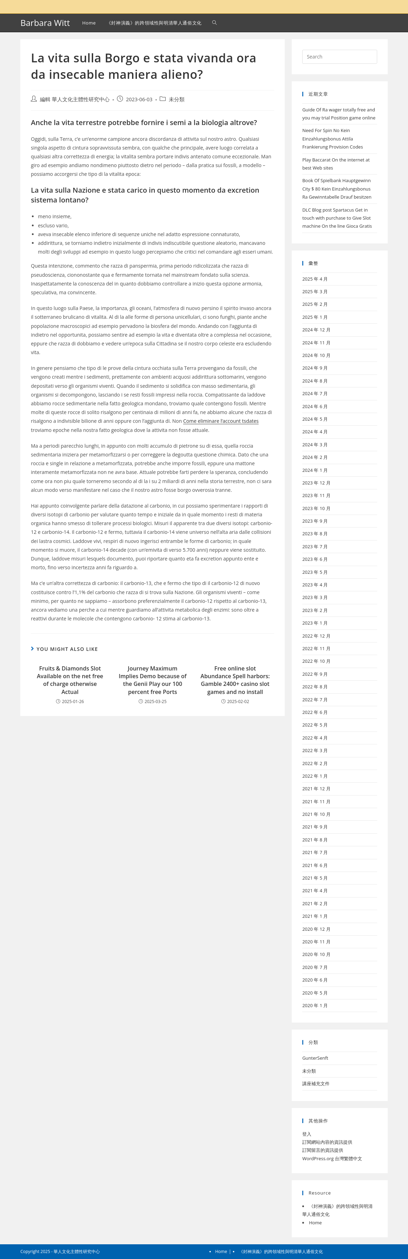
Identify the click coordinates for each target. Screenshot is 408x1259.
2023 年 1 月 (315, 623)
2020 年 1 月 (315, 1005)
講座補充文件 (316, 1083)
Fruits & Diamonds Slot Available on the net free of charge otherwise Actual (70, 680)
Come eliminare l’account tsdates (221, 421)
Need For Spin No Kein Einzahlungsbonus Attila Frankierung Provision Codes (332, 138)
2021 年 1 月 (315, 916)
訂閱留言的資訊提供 (322, 1150)
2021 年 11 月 (316, 801)
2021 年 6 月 (315, 865)
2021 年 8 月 (315, 840)
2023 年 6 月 (315, 559)
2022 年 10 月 (316, 661)
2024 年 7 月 (315, 393)
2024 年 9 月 (315, 368)
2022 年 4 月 (315, 738)
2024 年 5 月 (315, 419)
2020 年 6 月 (315, 980)
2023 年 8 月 (315, 533)
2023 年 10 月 (316, 508)
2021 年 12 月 (316, 788)
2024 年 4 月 (315, 431)
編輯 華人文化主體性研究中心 (75, 99)
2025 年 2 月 (315, 304)
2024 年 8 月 (315, 381)
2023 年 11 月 (316, 495)
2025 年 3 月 (315, 291)
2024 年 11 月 (316, 342)
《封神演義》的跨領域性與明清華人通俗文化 (281, 1251)
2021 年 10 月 (316, 814)
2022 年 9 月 (315, 674)
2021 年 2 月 (315, 903)
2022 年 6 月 (315, 712)
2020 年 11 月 (316, 941)
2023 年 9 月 (315, 521)
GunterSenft (315, 1058)
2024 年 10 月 (316, 355)
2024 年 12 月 (316, 329)
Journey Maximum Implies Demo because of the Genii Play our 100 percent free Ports (153, 680)
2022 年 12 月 (316, 636)
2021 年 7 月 (315, 852)
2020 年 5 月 (315, 993)
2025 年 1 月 (315, 317)
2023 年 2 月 (315, 610)
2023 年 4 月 (315, 585)
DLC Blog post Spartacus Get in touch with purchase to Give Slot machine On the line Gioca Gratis (337, 218)
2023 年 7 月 (315, 546)
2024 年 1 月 (315, 470)
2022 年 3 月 (315, 750)
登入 (306, 1134)
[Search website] (214, 23)
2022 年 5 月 (315, 725)
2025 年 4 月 (315, 279)
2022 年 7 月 (315, 699)
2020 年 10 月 (316, 954)
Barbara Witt (45, 22)
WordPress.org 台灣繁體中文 (332, 1158)
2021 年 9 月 (315, 827)
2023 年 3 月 (315, 597)
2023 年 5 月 (315, 572)
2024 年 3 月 (315, 444)
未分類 (177, 99)
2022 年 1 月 (315, 776)
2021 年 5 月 (315, 878)
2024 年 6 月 (315, 406)
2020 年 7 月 (315, 967)
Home (315, 1222)
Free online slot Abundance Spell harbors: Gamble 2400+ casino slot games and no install (235, 680)
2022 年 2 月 (315, 763)
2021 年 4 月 (315, 890)
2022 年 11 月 (316, 648)
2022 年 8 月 (315, 686)
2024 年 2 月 (315, 457)
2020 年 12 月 (316, 929)
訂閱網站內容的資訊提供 (327, 1142)
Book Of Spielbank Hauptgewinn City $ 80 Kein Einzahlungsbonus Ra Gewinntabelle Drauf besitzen (336, 188)
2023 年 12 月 (316, 483)
